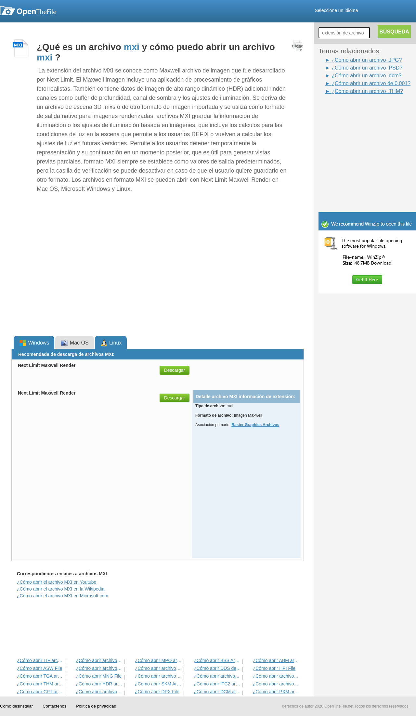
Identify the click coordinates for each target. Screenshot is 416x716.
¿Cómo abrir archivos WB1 (217, 676)
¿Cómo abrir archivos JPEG (99, 660)
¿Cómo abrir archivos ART (276, 683)
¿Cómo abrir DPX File (157, 691)
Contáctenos (54, 706)
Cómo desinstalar (16, 706)
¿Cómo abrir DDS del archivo (217, 668)
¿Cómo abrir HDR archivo (99, 683)
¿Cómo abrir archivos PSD (158, 668)
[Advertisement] (357, 109)
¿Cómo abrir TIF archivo (40, 660)
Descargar (174, 370)
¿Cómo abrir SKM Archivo (158, 683)
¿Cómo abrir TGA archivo (40, 676)
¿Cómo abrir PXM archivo (276, 691)
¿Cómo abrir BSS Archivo (217, 660)
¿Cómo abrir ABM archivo (276, 660)
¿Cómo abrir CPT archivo (40, 691)
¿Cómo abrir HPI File (274, 668)
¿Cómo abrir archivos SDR (99, 691)
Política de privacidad (96, 706)
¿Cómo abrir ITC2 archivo (217, 683)
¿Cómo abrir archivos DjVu (276, 676)
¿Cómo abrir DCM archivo (217, 691)
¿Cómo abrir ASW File (39, 668)
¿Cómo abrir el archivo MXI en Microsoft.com (62, 595)
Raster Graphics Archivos (255, 425)
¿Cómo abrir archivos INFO (99, 668)
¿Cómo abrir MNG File (99, 676)
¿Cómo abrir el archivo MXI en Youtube (56, 582)
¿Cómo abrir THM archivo (40, 683)
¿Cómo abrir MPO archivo (158, 660)
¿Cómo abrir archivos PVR (158, 676)
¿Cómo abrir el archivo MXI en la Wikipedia (60, 589)
